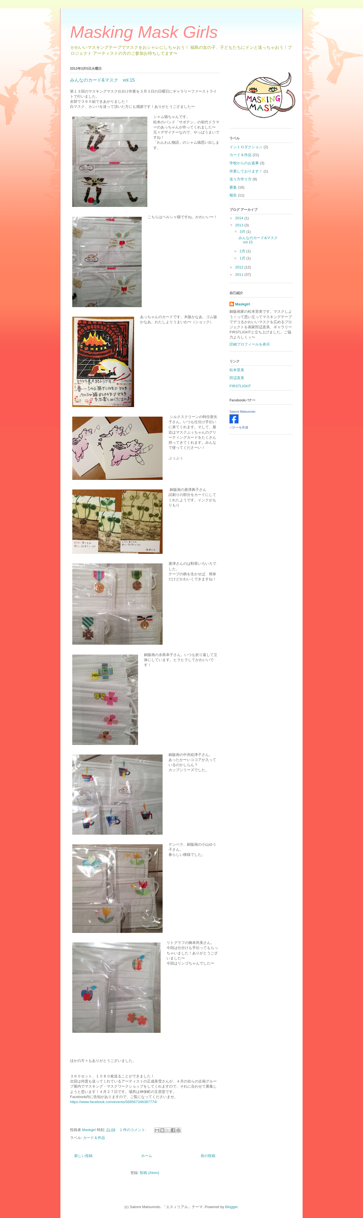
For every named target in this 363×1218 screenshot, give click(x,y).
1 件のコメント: (133, 1130)
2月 (243, 251)
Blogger (231, 1207)
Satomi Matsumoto (242, 411)
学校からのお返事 (244, 163)
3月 (243, 231)
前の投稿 (208, 1156)
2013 (239, 225)
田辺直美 (236, 378)
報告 (233, 195)
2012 (239, 267)
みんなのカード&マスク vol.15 (102, 80)
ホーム (146, 1156)
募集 (233, 187)
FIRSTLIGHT (240, 386)
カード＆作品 (94, 1138)
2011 (239, 274)
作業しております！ (246, 171)
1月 (243, 258)
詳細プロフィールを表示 (249, 344)
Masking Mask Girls (144, 32)
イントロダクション (246, 147)
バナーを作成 (238, 427)
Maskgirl (242, 304)
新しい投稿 (83, 1156)
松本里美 (236, 370)
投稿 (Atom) (149, 1173)
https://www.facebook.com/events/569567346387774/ (113, 1102)
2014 (239, 218)
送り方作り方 (240, 179)
